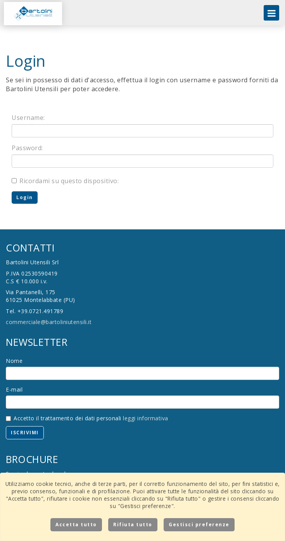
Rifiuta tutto (132, 524)
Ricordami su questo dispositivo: (65, 181)
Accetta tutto (76, 524)
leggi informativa (145, 418)
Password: (27, 148)
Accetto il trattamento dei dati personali (87, 418)
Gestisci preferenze (199, 524)
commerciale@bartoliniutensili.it (49, 322)
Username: (28, 117)
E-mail (14, 389)
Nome (14, 360)
